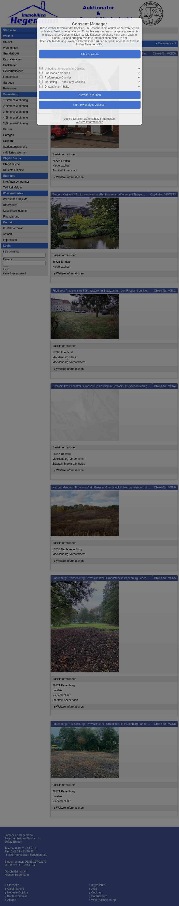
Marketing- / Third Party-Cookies (65, 82)
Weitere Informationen (89, 122)
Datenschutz (92, 118)
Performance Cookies (58, 77)
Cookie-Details (72, 118)
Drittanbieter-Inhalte (57, 86)
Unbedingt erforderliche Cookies (65, 68)
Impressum (108, 118)
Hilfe (99, 44)
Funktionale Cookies (57, 73)
